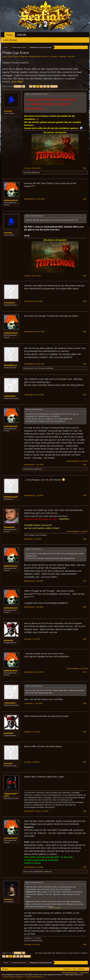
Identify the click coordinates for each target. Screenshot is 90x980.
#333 (84, 639)
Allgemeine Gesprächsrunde (30, 56)
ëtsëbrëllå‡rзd (10, 365)
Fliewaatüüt (9, 527)
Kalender (21, 34)
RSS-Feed (87, 969)
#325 (84, 331)
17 (37, 86)
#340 (84, 944)
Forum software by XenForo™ (62, 974)
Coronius (8, 111)
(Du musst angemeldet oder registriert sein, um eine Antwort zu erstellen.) (61, 953)
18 (41, 86)
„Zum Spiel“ (17, 81)
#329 (84, 495)
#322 (84, 199)
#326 (84, 364)
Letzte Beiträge (10, 40)
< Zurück (17, 86)
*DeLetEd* (41, 368)
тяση (25, 871)
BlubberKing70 (10, 497)
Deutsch (5, 969)
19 (45, 86)
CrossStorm (9, 303)
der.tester (8, 763)
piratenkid (8, 640)
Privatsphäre (84, 972)
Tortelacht (8, 899)
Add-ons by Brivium (24, 977)
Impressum (67, 969)
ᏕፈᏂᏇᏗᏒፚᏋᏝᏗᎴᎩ (37, 871)
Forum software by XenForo (21, 974)
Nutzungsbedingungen (70, 972)
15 (30, 86)
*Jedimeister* (10, 396)
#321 (84, 168)
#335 (84, 703)
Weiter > (54, 86)
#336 (84, 732)
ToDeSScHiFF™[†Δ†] (11, 795)
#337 (84, 762)
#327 (84, 395)
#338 (84, 811)
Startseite (81, 969)
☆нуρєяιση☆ (54, 56)
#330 (84, 539)
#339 (84, 867)
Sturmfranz (27, 172)
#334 (84, 672)
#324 (84, 301)
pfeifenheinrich (11, 200)
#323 (84, 276)
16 (34, 86)
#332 (84, 607)
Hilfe (74, 969)
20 (48, 86)
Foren (10, 35)
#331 (84, 581)
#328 (84, 464)
